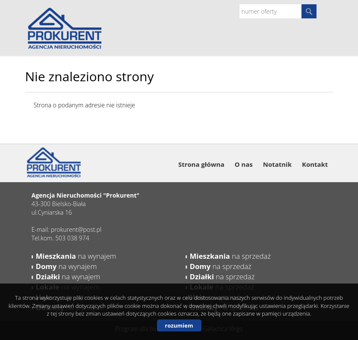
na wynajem (76, 256)
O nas (243, 164)
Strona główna (201, 164)
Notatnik (277, 164)
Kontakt (315, 164)
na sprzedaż (230, 256)
